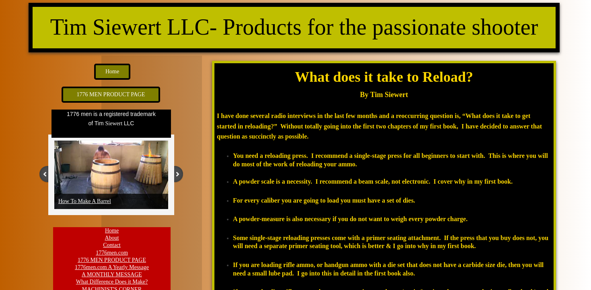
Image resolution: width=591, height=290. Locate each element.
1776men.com (112, 253)
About (112, 238)
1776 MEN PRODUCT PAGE (112, 260)
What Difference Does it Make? (112, 282)
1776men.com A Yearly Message (112, 267)
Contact (112, 245)
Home (112, 231)
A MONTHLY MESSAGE (112, 274)
